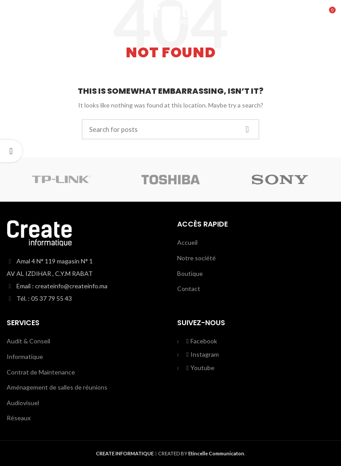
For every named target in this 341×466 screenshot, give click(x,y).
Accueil (187, 242)
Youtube (200, 367)
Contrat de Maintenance (41, 372)
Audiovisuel (23, 402)
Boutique (190, 273)
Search (247, 129)
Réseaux (19, 418)
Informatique (25, 356)
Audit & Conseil (28, 341)
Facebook (201, 341)
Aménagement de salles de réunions (57, 387)
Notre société (196, 258)
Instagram (202, 354)
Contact (188, 288)
